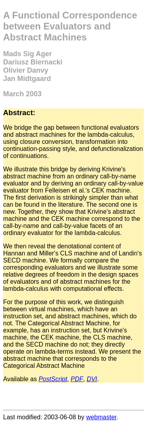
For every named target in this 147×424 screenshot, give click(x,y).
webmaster (101, 417)
